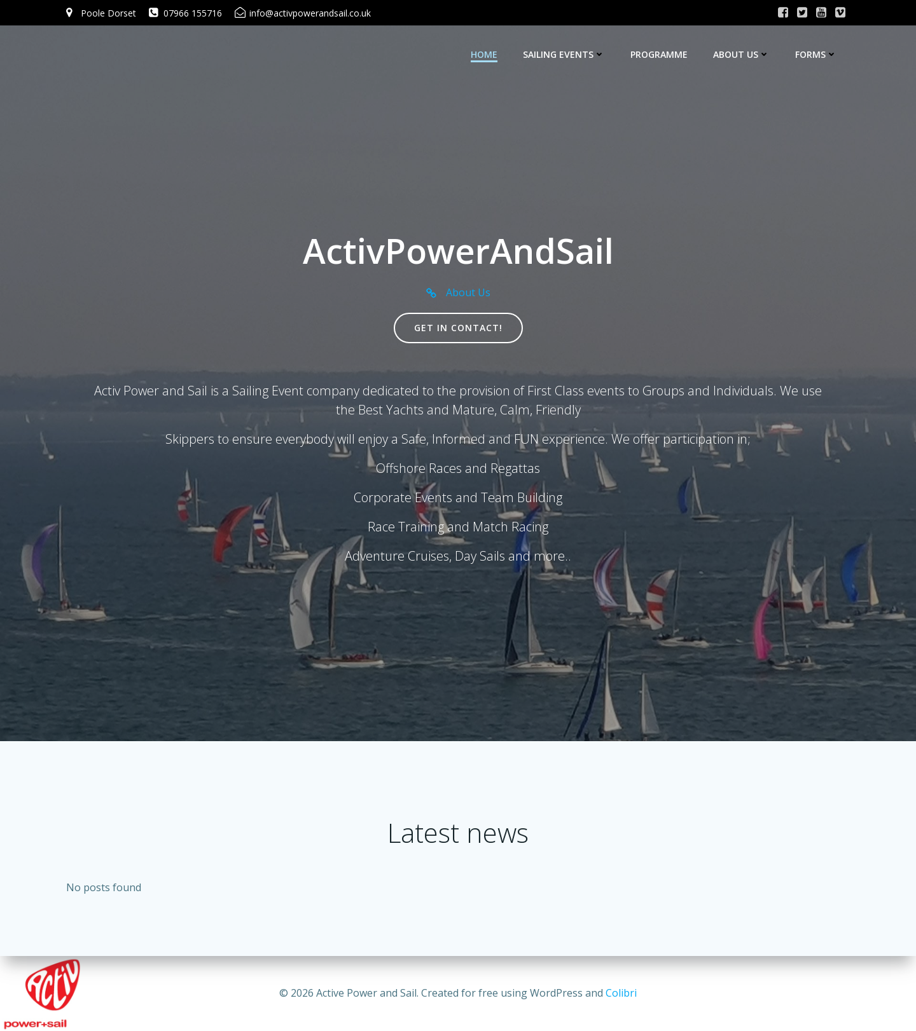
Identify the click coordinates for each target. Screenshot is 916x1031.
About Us (741, 54)
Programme (659, 54)
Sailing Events (564, 54)
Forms (816, 54)
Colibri (621, 993)
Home (484, 54)
